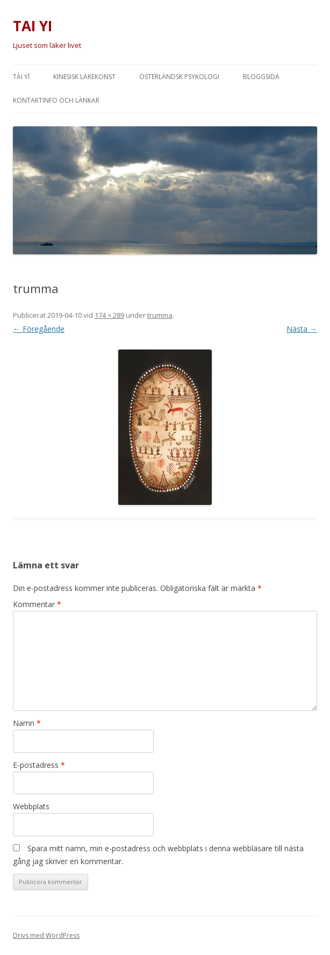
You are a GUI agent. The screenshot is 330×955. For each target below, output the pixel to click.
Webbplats (31, 806)
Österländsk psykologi (179, 76)
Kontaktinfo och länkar (56, 100)
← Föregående (38, 329)
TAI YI (32, 25)
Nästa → (301, 329)
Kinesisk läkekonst (84, 76)
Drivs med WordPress (46, 935)
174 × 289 (109, 315)
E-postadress (39, 765)
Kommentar (37, 604)
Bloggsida (261, 76)
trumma (160, 315)
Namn (27, 723)
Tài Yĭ (21, 76)
